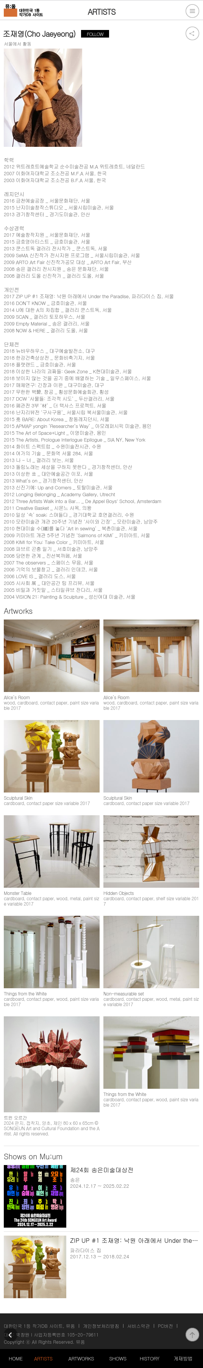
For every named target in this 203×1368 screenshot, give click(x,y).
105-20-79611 (83, 1334)
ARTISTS (43, 1358)
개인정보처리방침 (101, 1325)
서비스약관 (138, 1325)
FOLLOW (95, 34)
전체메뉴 (192, 11)
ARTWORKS (81, 1358)
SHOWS (117, 1358)
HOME (15, 1358)
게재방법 (182, 1358)
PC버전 (165, 1325)
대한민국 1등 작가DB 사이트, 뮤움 (39, 1325)
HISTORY (149, 1358)
